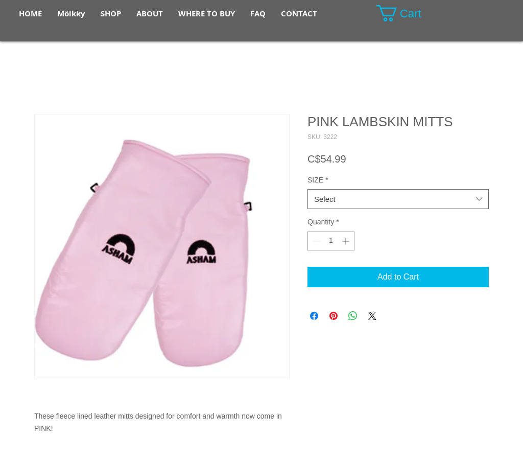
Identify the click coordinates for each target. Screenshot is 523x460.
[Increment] (346, 241)
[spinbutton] (331, 241)
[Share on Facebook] (314, 316)
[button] (408, 13)
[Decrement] (315, 241)
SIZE (317, 180)
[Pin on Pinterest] (333, 316)
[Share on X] (372, 316)
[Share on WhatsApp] (353, 316)
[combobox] (398, 199)
